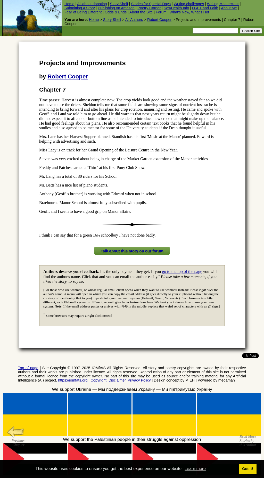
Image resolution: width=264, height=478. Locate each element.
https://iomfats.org (72, 380)
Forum (161, 12)
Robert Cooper (159, 20)
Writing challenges (189, 4)
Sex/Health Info (176, 8)
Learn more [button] (195, 468)
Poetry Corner (149, 8)
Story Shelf (119, 4)
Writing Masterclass (223, 4)
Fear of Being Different (83, 12)
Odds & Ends (116, 12)
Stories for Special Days (151, 4)
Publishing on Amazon (116, 8)
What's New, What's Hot (189, 12)
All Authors (134, 20)
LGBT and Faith (205, 8)
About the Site (141, 12)
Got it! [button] (247, 469)
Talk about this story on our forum (132, 251)
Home (69, 4)
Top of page (28, 368)
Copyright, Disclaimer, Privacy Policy (120, 380)
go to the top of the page (182, 271)
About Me (229, 8)
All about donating (92, 4)
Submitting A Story (79, 8)
